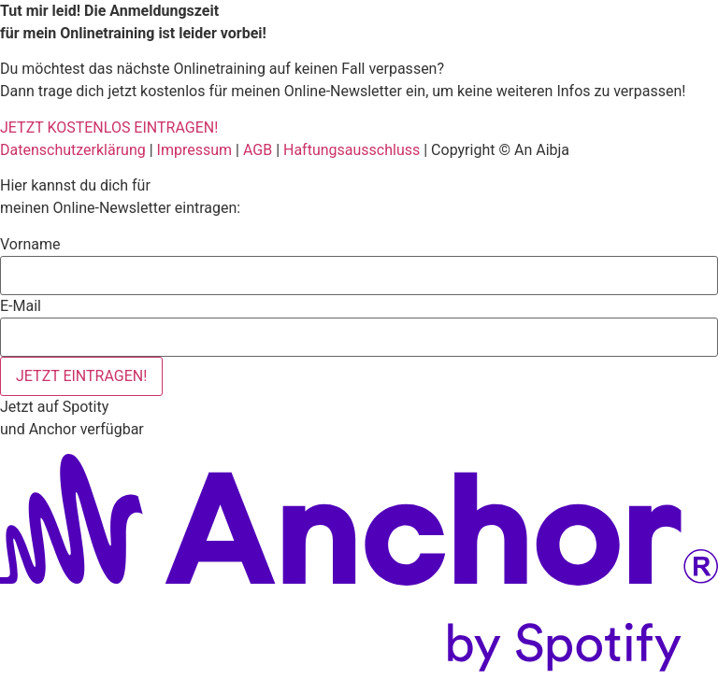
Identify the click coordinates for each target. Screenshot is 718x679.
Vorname (30, 244)
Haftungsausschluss (351, 150)
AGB (257, 150)
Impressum (195, 150)
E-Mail (20, 306)
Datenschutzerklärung (73, 150)
